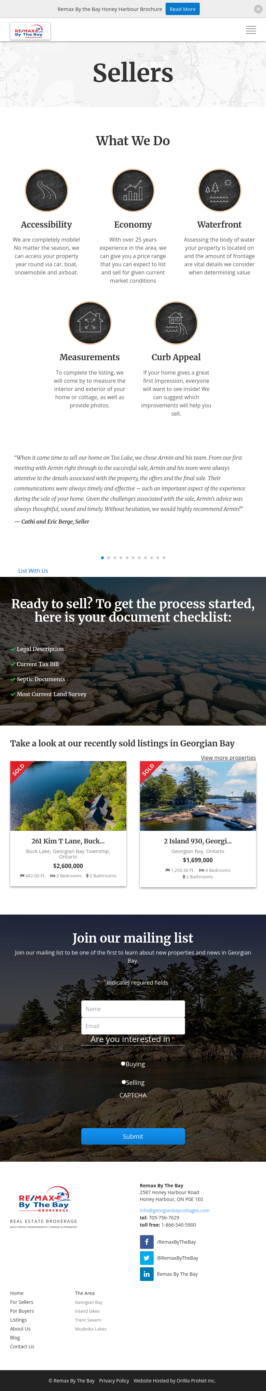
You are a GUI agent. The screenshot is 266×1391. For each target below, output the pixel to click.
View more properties (228, 758)
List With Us (33, 571)
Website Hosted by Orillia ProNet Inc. (175, 1380)
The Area (85, 1293)
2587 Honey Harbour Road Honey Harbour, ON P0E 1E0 (171, 1195)
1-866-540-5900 (168, 1224)
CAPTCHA (133, 1095)
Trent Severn (88, 1320)
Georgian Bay (89, 1302)
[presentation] (133, 1115)
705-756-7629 (159, 1217)
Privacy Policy (114, 1380)
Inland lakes (87, 1311)
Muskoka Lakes (91, 1329)
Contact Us (22, 1346)
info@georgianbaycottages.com (175, 1210)
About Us (20, 1328)
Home (17, 1293)
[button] (258, 9)
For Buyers (22, 1311)
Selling (135, 1082)
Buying (135, 1064)
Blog (15, 1337)
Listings (18, 1319)
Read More (183, 8)
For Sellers (21, 1302)
